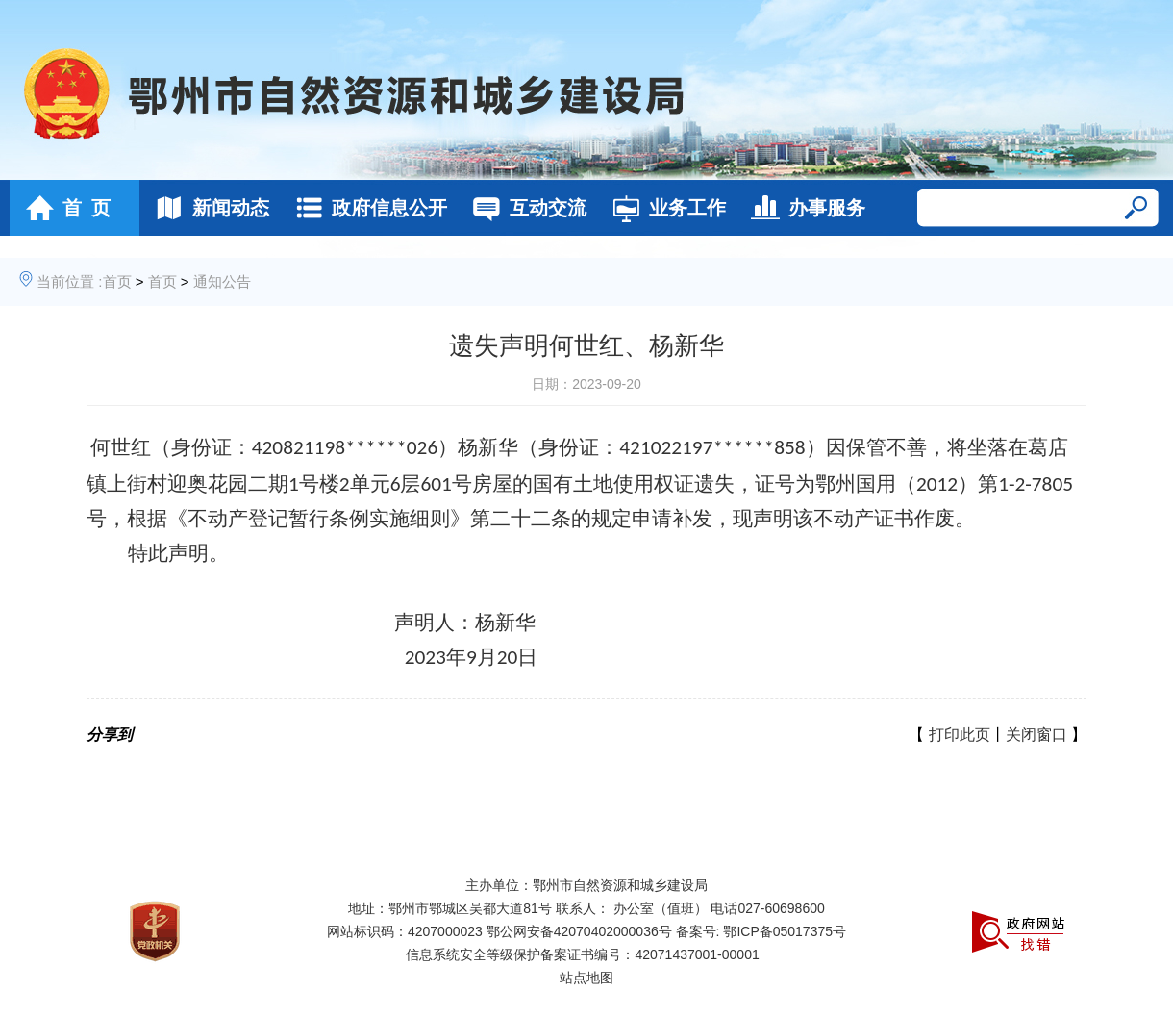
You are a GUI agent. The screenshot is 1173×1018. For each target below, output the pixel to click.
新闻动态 (207, 208)
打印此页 (959, 734)
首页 (117, 281)
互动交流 (524, 208)
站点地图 (586, 977)
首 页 (63, 208)
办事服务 (803, 208)
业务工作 (664, 208)
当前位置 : (69, 281)
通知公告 (222, 281)
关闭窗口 (1036, 734)
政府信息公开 (366, 208)
